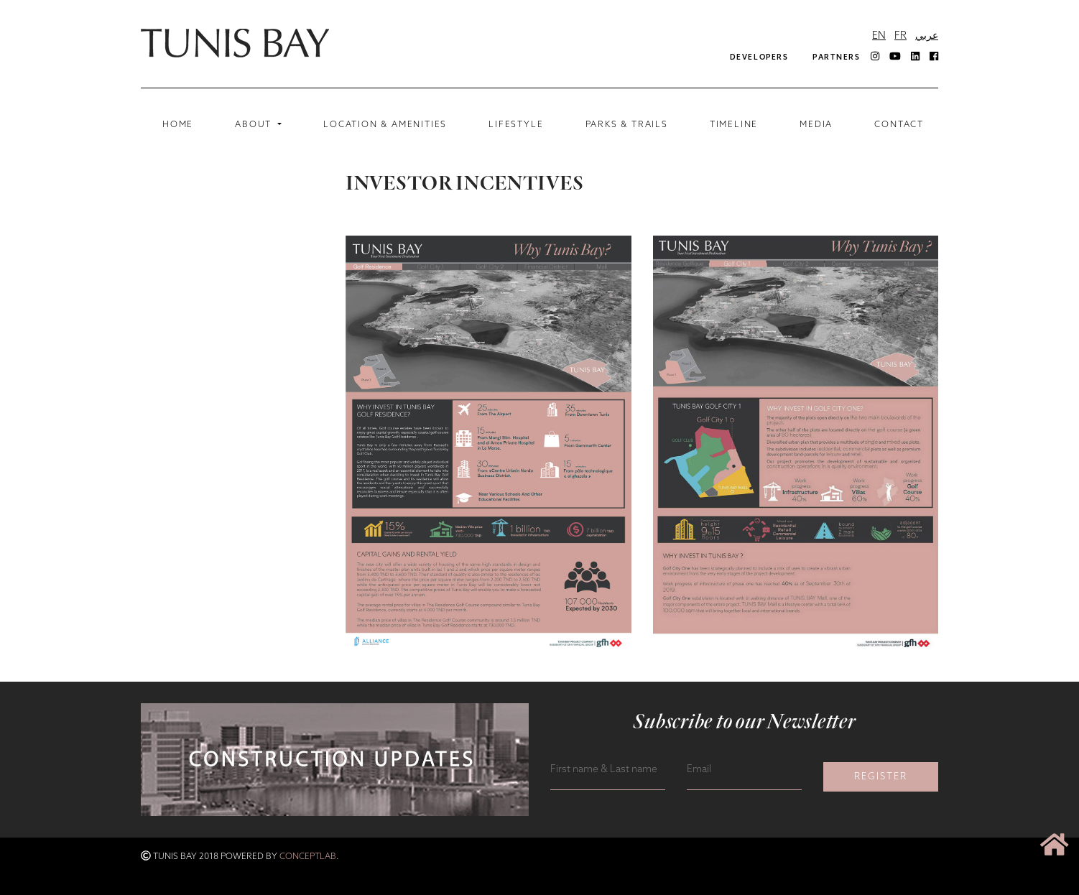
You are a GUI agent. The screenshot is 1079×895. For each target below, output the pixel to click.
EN (879, 36)
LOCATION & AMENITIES (385, 125)
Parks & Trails (626, 125)
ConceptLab (307, 857)
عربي (926, 36)
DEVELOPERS (759, 57)
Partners (836, 57)
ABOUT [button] (255, 125)
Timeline (734, 125)
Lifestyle (515, 125)
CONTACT (899, 125)
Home (181, 124)
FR (900, 36)
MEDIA (816, 125)
